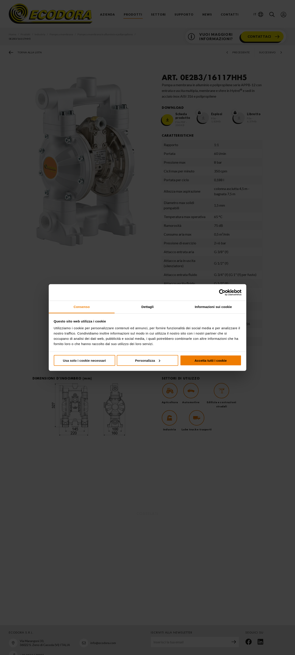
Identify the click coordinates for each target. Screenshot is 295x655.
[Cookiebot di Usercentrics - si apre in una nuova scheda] (222, 292)
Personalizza (147, 360)
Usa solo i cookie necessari (84, 360)
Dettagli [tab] (147, 307)
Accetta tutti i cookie (210, 360)
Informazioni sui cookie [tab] (213, 307)
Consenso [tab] (82, 307)
